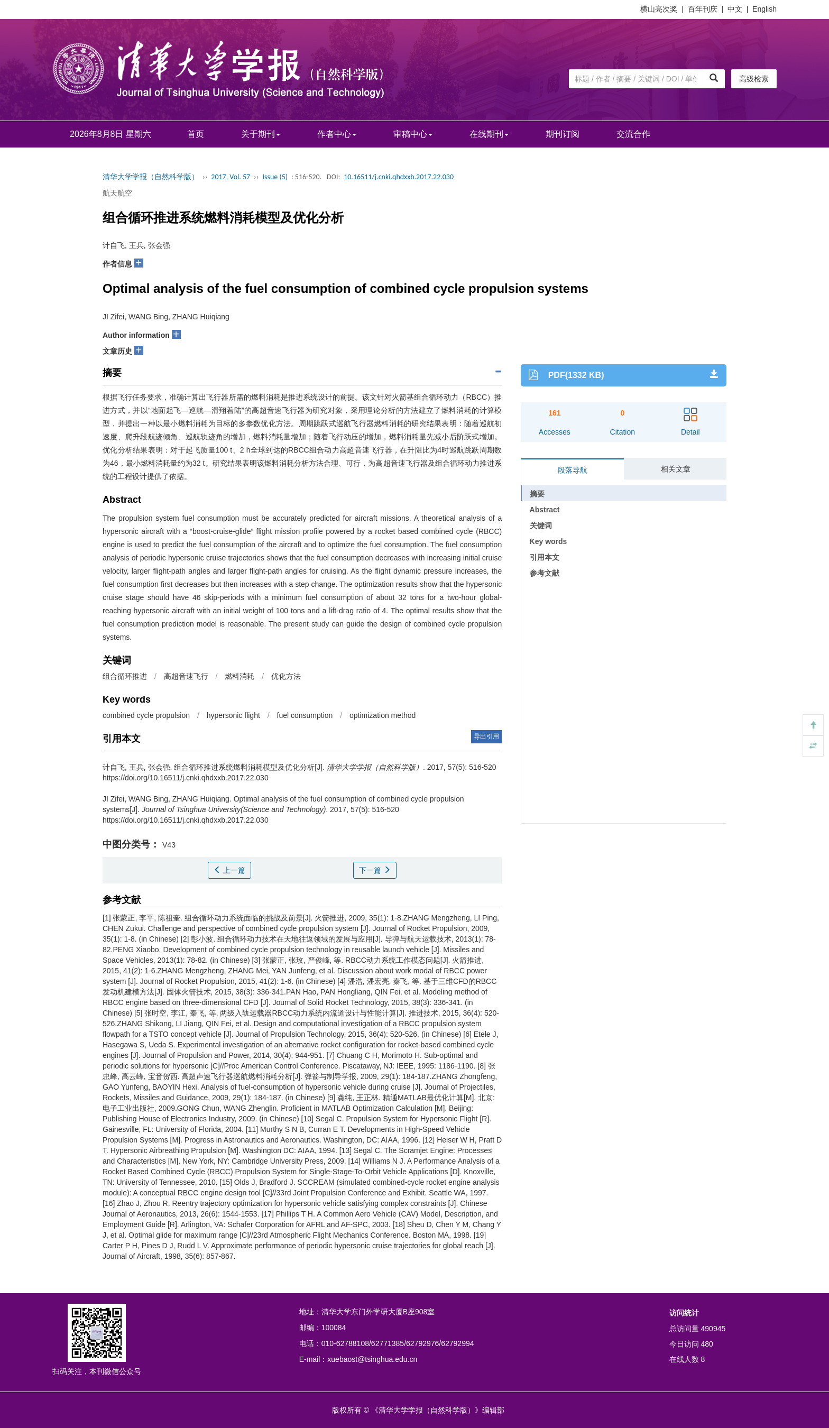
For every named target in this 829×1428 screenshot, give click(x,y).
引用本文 (544, 557)
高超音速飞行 (186, 676)
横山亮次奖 (658, 9)
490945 (713, 1328)
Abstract (545, 509)
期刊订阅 (562, 134)
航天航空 (117, 193)
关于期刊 (260, 134)
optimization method (382, 715)
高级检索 (754, 79)
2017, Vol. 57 (230, 176)
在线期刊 (489, 134)
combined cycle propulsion (146, 715)
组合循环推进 (125, 676)
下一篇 (375, 870)
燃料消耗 (239, 676)
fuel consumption (305, 715)
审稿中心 (412, 134)
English (764, 9)
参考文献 (544, 573)
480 (707, 1344)
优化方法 (286, 676)
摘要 (537, 494)
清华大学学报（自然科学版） (151, 176)
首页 (195, 134)
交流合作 (633, 134)
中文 (734, 9)
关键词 (541, 525)
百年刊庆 (702, 9)
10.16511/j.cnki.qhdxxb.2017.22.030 (399, 176)
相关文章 (675, 469)
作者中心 (336, 134)
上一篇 (229, 870)
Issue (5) (275, 176)
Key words (548, 541)
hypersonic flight (233, 715)
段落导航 (572, 470)
